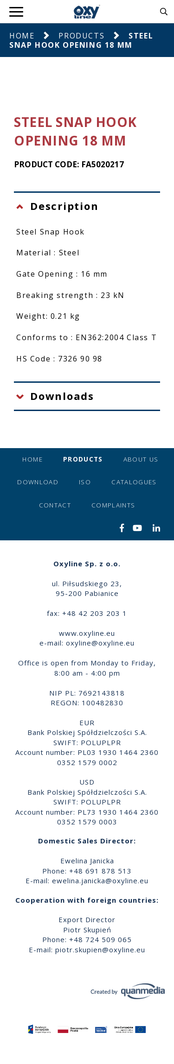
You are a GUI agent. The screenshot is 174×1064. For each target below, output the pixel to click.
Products (81, 36)
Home (21, 36)
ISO (85, 482)
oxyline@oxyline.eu (100, 642)
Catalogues (134, 482)
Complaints (113, 505)
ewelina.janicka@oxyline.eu (100, 880)
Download (37, 482)
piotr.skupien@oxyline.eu (100, 949)
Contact (55, 505)
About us (141, 459)
